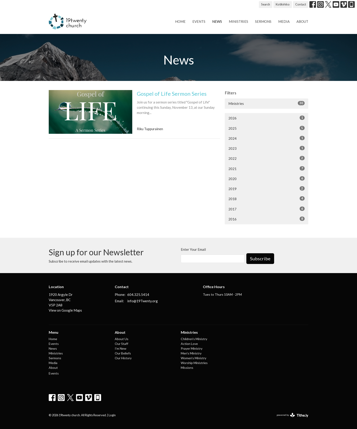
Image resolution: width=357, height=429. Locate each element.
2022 (266, 158)
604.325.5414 (138, 294)
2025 (266, 128)
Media (284, 21)
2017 (266, 209)
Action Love (189, 344)
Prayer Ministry (191, 348)
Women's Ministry (193, 358)
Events (198, 21)
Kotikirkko (283, 4)
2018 (266, 198)
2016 (266, 219)
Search (265, 4)
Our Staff (121, 344)
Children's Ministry (194, 339)
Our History (123, 358)
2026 (266, 118)
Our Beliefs (123, 353)
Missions (187, 368)
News (217, 21)
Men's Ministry (191, 353)
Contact (300, 4)
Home (180, 21)
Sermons (263, 21)
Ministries (238, 21)
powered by (292, 415)
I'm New (120, 348)
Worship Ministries (194, 363)
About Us (121, 339)
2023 (266, 148)
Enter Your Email (193, 249)
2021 (266, 168)
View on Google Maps (65, 310)
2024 (266, 138)
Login (112, 415)
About (302, 21)
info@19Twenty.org (142, 301)
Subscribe (260, 258)
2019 (266, 188)
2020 (266, 178)
